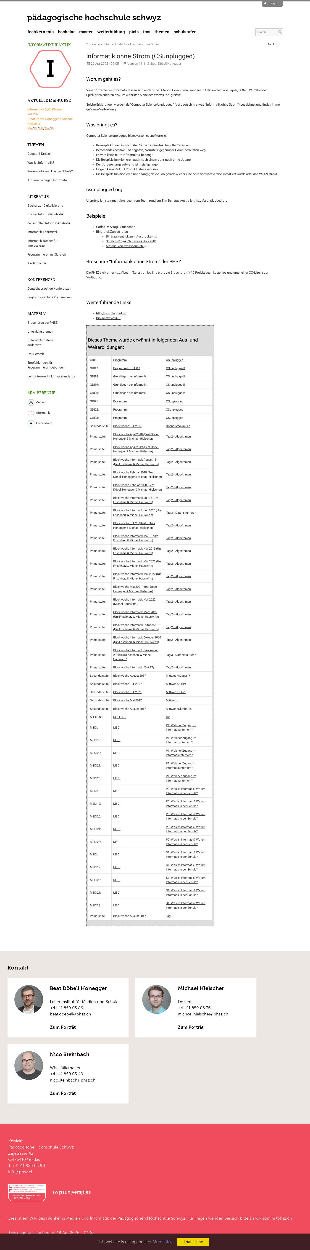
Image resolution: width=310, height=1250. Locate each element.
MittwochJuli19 (176, 684)
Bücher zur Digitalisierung (45, 205)
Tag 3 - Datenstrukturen (181, 512)
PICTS (134, 32)
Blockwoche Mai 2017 (127, 700)
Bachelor (66, 32)
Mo (29, 128)
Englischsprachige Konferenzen (49, 297)
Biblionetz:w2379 (108, 318)
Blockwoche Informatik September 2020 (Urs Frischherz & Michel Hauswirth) (135, 655)
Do (47, 128)
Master (86, 32)
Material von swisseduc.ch (126, 246)
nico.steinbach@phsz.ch (72, 1080)
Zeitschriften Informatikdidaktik (49, 223)
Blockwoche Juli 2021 (127, 692)
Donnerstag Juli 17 (178, 426)
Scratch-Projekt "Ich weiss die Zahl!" (131, 241)
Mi (41, 128)
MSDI (116, 727)
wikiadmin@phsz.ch (273, 1218)
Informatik (38, 413)
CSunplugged (174, 360)
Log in (274, 3)
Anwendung (40, 423)
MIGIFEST (119, 717)
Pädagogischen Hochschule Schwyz (151, 1218)
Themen (161, 32)
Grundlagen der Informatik (130, 376)
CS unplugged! (175, 368)
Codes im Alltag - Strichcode (115, 227)
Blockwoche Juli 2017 (127, 426)
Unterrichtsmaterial (40, 340)
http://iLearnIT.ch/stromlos (133, 272)
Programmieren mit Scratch (46, 254)
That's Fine (193, 1241)
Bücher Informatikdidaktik (45, 214)
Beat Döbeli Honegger (166, 63)
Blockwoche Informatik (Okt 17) (133, 667)
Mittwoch (172, 700)
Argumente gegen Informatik (47, 180)
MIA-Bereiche (41, 392)
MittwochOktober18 (179, 708)
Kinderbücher (36, 263)
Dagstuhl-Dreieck (39, 153)
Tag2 (169, 916)
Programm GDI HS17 (126, 368)
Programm (120, 360)
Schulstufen (185, 32)
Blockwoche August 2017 (129, 675)
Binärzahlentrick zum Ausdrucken (132, 236)
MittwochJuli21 (176, 692)
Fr (52, 128)
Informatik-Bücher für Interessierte (42, 243)
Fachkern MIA (40, 32)
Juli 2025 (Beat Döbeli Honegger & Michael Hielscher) (50, 116)
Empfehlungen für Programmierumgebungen (46, 365)
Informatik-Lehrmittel (42, 232)
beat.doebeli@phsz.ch (70, 1014)
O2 (168, 717)
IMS (146, 32)
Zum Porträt (63, 1027)
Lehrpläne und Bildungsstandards (51, 376)
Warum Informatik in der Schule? (50, 171)
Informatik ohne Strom (144, 44)
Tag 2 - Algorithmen (178, 436)
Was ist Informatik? (40, 162)
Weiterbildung (111, 32)
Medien (36, 402)
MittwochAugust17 (178, 675)
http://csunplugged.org (211, 200)
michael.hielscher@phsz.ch (203, 1014)
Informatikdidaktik (49, 44)
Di (35, 128)
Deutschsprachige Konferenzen (49, 288)
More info (162, 1241)
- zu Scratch (35, 354)
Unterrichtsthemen (40, 331)
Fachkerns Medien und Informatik (77, 1218)
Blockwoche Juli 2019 (127, 684)
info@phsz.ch (21, 1171)
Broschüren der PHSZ (42, 322)
